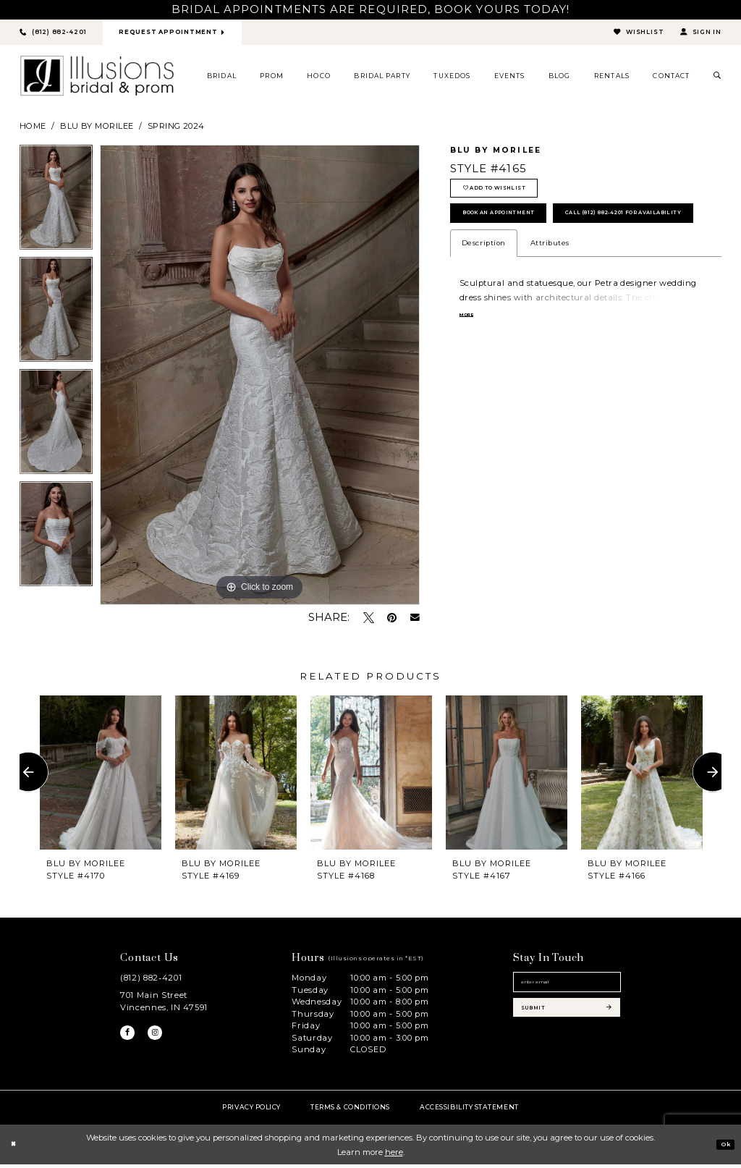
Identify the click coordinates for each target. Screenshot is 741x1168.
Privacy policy (251, 1110)
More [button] (471, 372)
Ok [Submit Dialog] (722, 1147)
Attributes (549, 300)
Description (484, 300)
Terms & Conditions (350, 1110)
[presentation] (100, 775)
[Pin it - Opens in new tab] (392, 620)
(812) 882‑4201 (151, 981)
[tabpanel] (56, 204)
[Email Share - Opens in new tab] (415, 621)
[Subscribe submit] (567, 1025)
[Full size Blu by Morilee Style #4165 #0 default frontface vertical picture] (260, 378)
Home (33, 129)
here (394, 1155)
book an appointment (519, 232)
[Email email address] (567, 990)
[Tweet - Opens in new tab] (368, 620)
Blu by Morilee (96, 129)
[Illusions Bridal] (97, 79)
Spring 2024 (176, 129)
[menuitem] (222, 78)
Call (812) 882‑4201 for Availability (548, 267)
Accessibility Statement (469, 1110)
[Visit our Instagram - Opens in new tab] (163, 1039)
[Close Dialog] (16, 1147)
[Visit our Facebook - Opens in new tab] (130, 1039)
